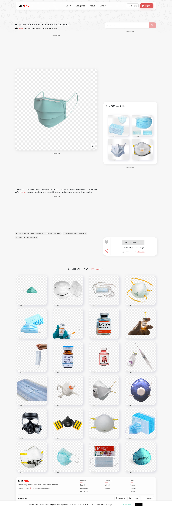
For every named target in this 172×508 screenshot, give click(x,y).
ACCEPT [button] (138, 504)
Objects (23, 192)
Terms (133, 485)
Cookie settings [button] (125, 504)
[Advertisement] (56, 51)
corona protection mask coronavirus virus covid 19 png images (38, 233)
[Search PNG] (127, 25)
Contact (103, 6)
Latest (68, 6)
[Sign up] (146, 5)
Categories (80, 6)
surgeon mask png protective (26, 237)
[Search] (152, 25)
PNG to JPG (84, 492)
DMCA (133, 492)
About (92, 6)
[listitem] (120, 498)
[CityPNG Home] (24, 5)
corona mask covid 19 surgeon (75, 233)
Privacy (133, 488)
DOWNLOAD (133, 242)
